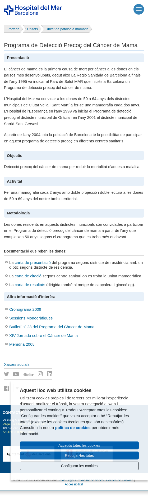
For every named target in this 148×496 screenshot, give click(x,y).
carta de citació (28, 276)
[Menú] (138, 9)
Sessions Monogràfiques (31, 318)
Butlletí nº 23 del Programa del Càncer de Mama (51, 326)
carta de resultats (30, 284)
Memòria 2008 (22, 344)
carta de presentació (33, 262)
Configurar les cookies (79, 466)
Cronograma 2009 (25, 309)
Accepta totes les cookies (79, 445)
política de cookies (72, 427)
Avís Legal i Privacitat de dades (81, 480)
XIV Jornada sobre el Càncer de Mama (43, 335)
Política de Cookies (119, 480)
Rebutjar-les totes (79, 455)
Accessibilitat (74, 484)
